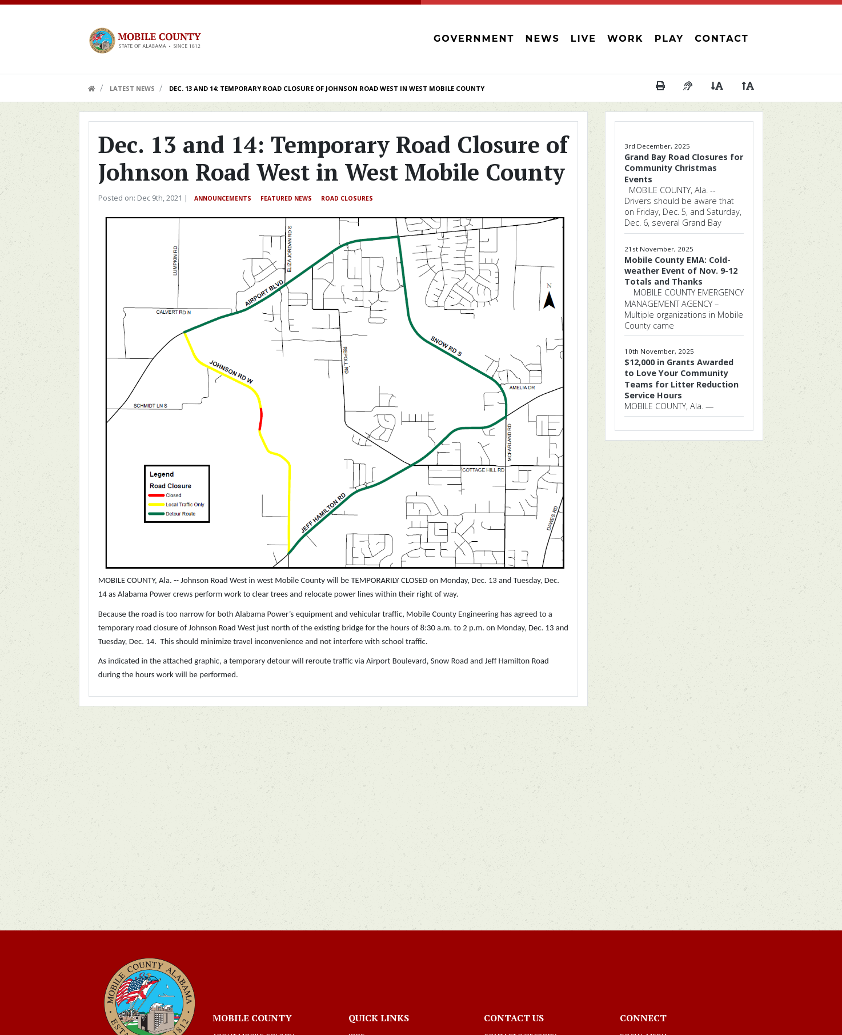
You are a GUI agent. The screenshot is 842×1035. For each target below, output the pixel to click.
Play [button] (669, 38)
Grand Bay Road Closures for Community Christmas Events (683, 167)
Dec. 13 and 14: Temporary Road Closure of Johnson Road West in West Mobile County (326, 88)
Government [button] (474, 38)
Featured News (286, 198)
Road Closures (347, 198)
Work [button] (625, 38)
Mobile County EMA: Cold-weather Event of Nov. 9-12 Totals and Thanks (680, 270)
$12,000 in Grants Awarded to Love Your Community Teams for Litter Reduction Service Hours (681, 379)
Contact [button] (721, 38)
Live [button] (583, 38)
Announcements (222, 198)
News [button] (543, 38)
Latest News (132, 88)
